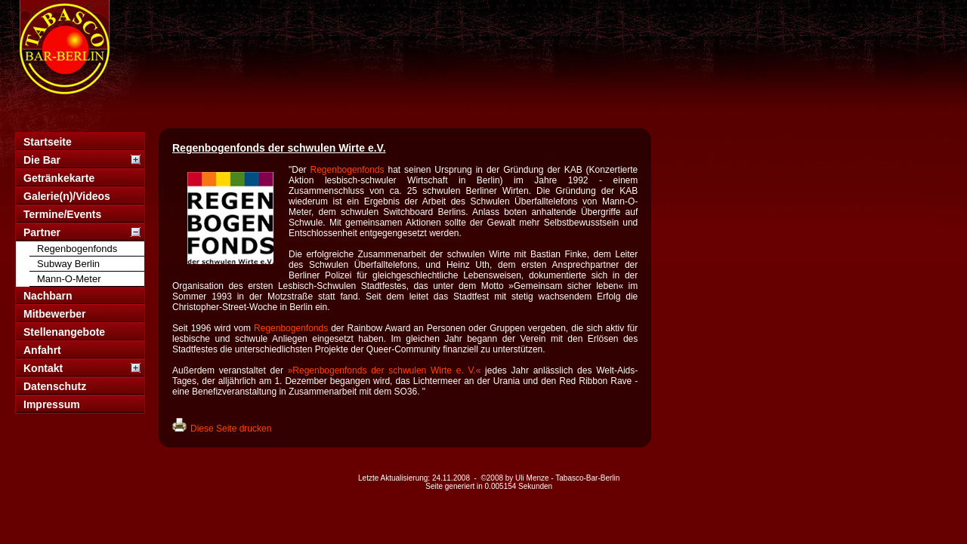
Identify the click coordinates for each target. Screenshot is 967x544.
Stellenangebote (64, 332)
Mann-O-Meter (69, 278)
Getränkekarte (58, 178)
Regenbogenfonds (77, 248)
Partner (41, 232)
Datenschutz (54, 386)
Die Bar (41, 160)
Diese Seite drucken (230, 428)
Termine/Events (62, 214)
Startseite (47, 142)
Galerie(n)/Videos (66, 196)
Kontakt (43, 368)
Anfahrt (42, 350)
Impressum (51, 404)
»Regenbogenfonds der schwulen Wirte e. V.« (384, 370)
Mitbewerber (54, 314)
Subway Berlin (68, 263)
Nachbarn (48, 296)
